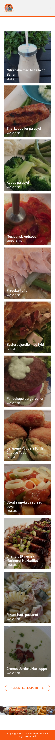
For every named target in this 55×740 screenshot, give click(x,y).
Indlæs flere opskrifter (27, 688)
